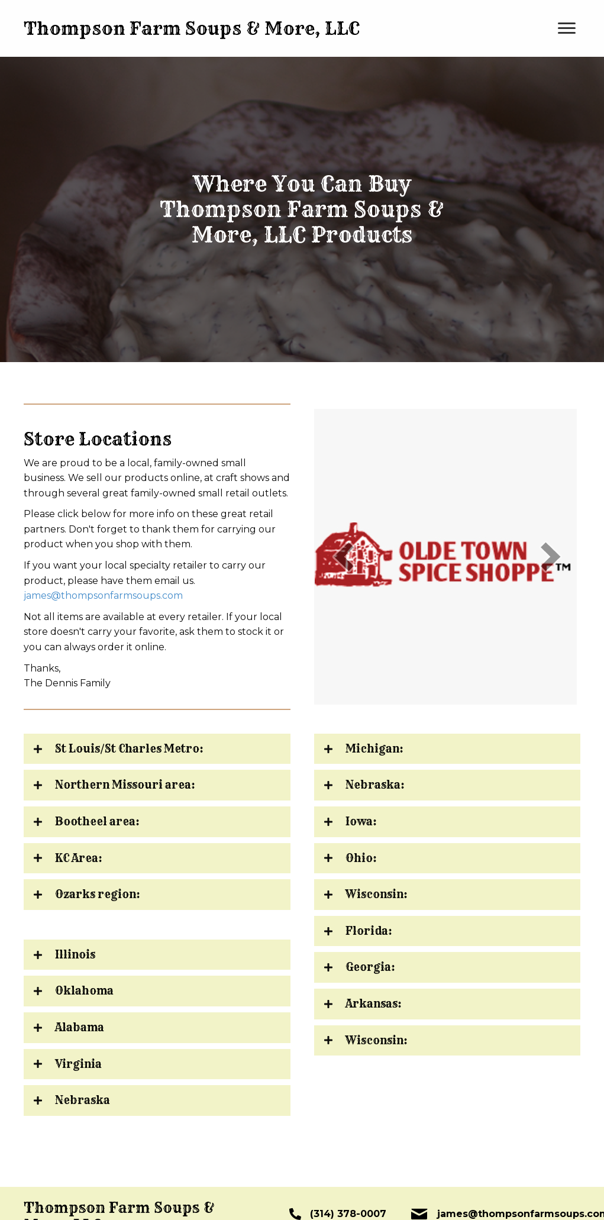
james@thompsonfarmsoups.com (103, 595)
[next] (550, 556)
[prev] (343, 556)
